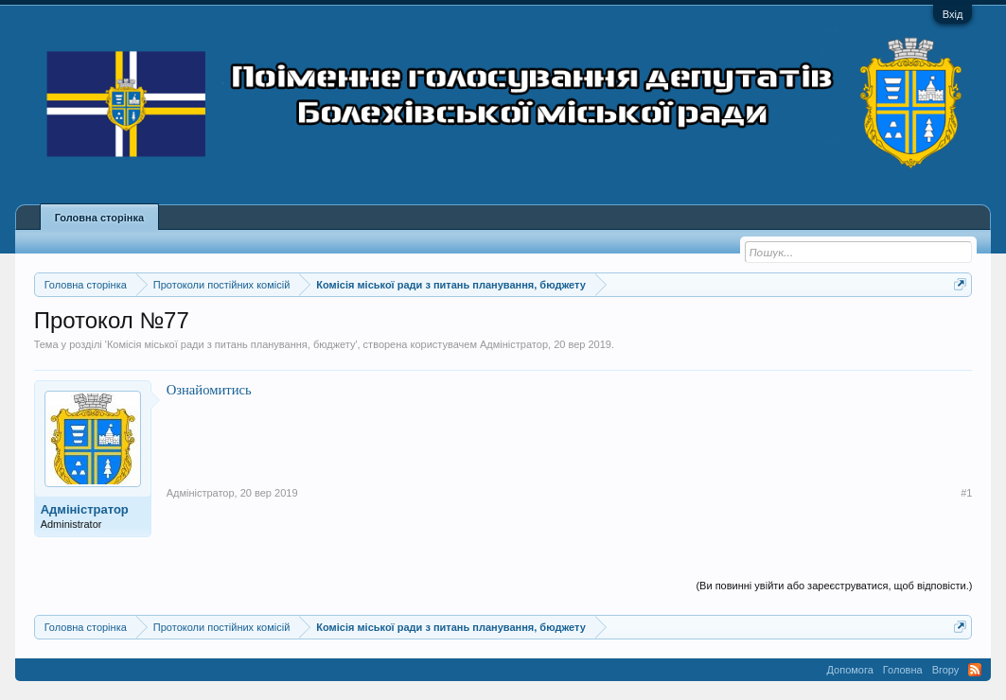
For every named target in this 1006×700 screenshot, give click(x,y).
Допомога (850, 669)
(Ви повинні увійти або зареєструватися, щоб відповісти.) (834, 585)
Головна (903, 669)
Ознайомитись (209, 389)
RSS (974, 669)
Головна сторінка (99, 217)
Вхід (953, 14)
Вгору (946, 669)
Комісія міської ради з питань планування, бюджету (231, 344)
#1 (966, 493)
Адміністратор (514, 344)
